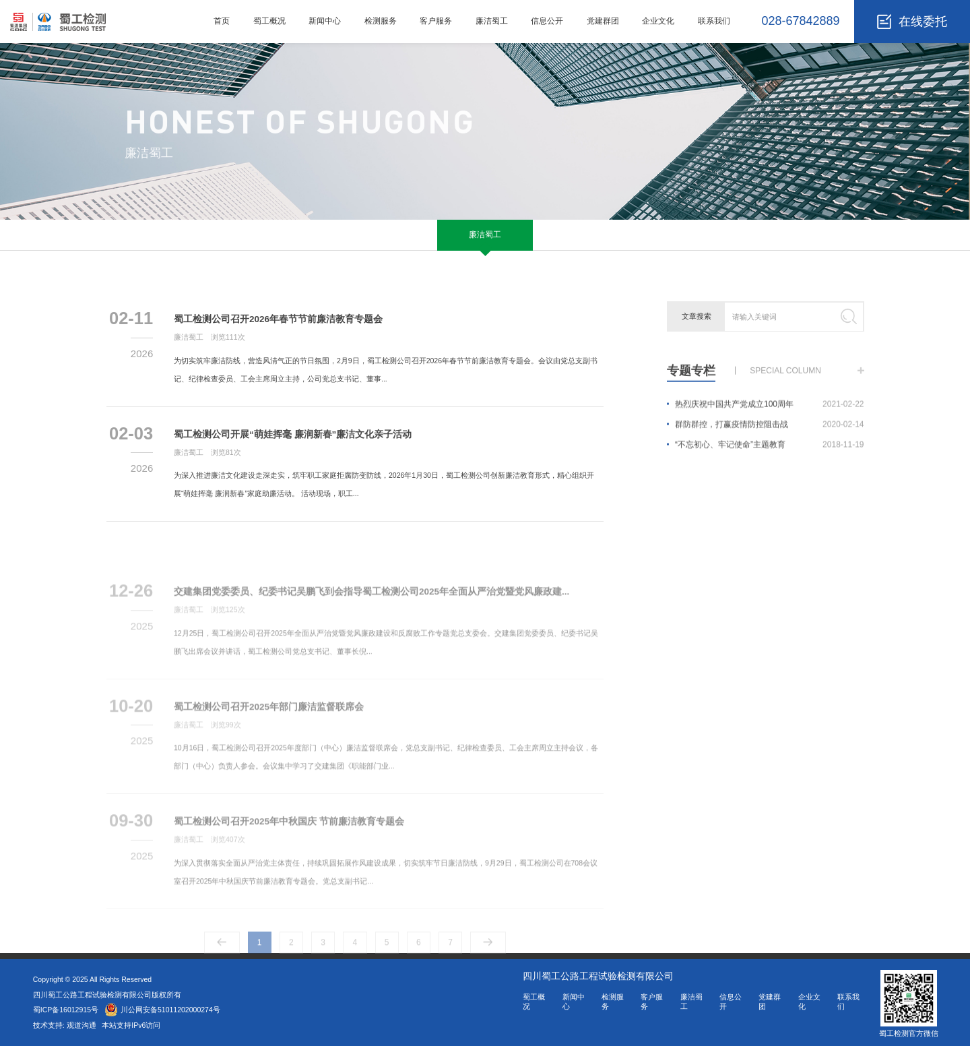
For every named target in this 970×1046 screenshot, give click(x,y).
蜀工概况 (269, 21)
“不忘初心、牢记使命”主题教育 (769, 451)
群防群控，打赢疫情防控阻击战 (769, 431)
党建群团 (603, 21)
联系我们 (714, 21)
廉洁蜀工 (492, 21)
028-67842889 (800, 21)
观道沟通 (82, 1025)
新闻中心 (325, 21)
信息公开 (547, 21)
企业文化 (658, 21)
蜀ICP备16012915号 (65, 1010)
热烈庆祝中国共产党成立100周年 (769, 411)
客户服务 (436, 21)
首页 (222, 21)
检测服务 (380, 21)
